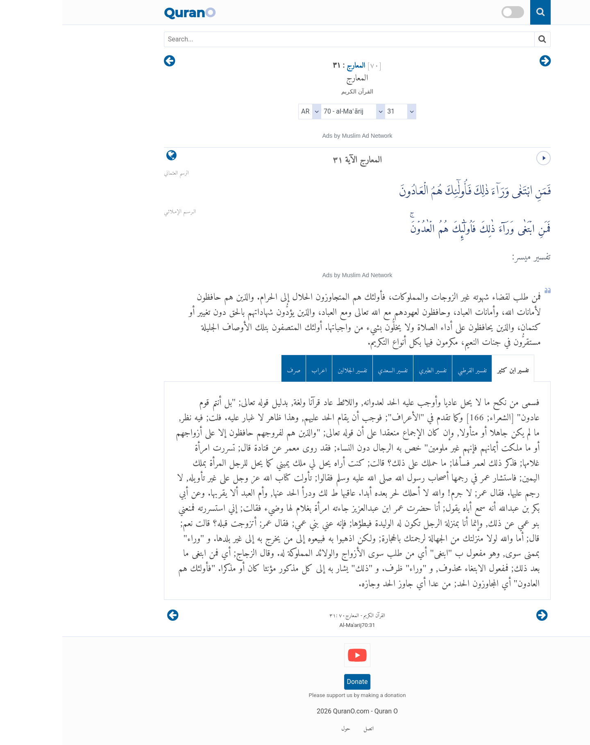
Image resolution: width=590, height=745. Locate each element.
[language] (109, 157)
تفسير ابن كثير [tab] (450, 368)
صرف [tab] (231, 368)
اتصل (306, 727)
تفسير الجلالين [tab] (290, 368)
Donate (295, 682)
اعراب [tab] (256, 368)
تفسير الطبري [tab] (370, 368)
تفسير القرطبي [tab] (409, 368)
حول (283, 727)
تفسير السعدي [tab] (330, 368)
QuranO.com (289, 711)
